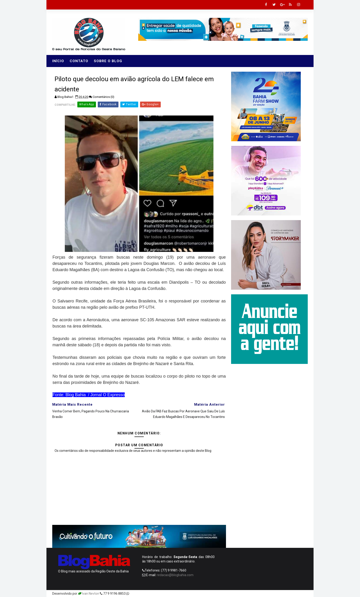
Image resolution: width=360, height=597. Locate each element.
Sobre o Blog (108, 61)
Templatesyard (141, 593)
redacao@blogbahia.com (175, 575)
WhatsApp (86, 104)
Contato (79, 61)
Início (58, 61)
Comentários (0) (103, 97)
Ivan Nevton (90, 593)
